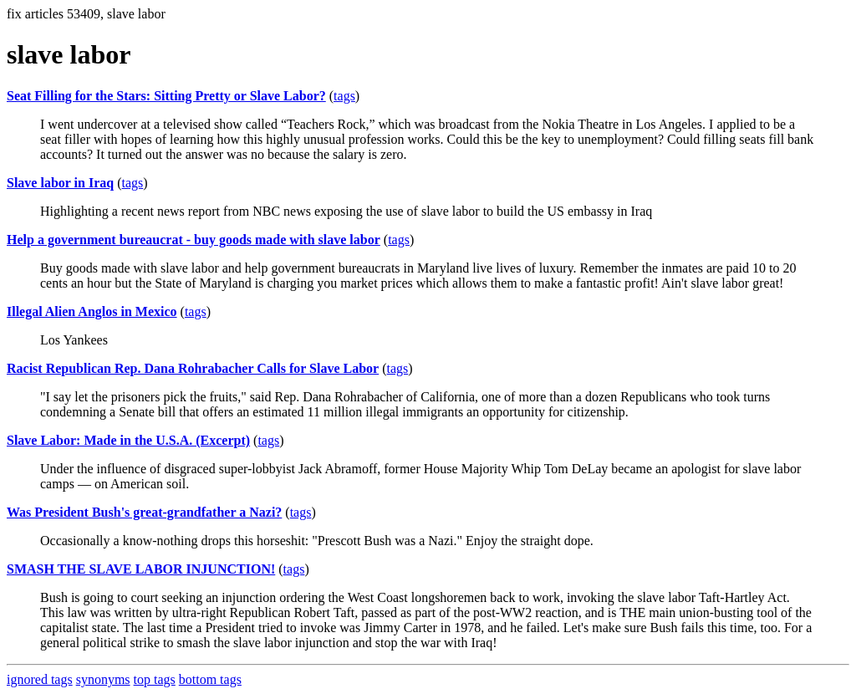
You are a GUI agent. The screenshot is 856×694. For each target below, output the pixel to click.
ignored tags (40, 679)
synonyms (103, 679)
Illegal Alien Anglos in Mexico (92, 311)
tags (344, 96)
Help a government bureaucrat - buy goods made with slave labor (193, 239)
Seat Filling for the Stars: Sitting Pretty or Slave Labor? (166, 96)
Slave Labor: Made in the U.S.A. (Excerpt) (128, 440)
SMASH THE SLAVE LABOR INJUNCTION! (141, 569)
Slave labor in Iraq (60, 183)
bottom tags (210, 679)
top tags (155, 679)
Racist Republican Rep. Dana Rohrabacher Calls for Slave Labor (193, 368)
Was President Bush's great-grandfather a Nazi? (144, 512)
